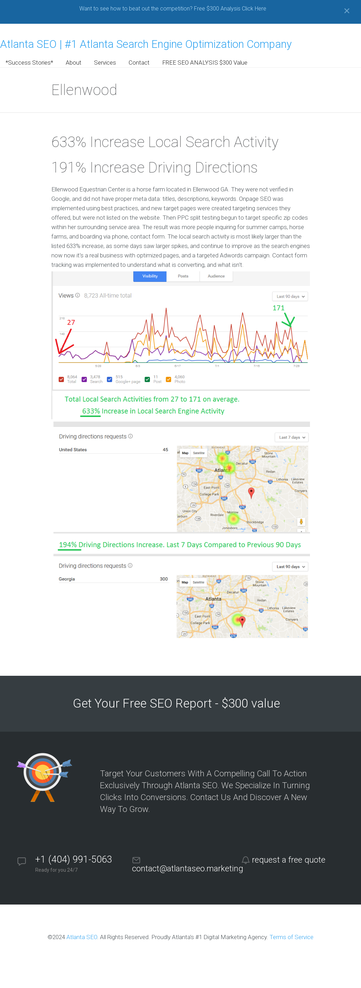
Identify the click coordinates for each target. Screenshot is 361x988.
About (73, 62)
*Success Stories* (29, 62)
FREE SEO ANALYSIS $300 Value (204, 62)
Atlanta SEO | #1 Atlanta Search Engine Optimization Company (146, 44)
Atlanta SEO (81, 937)
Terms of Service (291, 937)
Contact (139, 62)
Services (105, 62)
